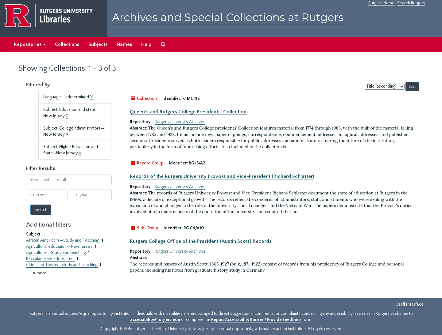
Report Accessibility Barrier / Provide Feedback (256, 319)
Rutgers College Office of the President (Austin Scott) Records (201, 241)
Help (146, 44)
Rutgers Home (381, 3)
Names (124, 44)
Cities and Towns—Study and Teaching (62, 264)
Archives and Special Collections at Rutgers (228, 17)
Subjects (97, 44)
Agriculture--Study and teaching (56, 252)
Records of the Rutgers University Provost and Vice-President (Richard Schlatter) (222, 176)
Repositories (30, 44)
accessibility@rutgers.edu (155, 319)
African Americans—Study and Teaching (63, 240)
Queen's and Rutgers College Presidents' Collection (188, 112)
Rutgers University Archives (180, 121)
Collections (67, 44)
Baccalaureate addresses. (50, 258)
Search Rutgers (411, 3)
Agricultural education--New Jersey (59, 246)
